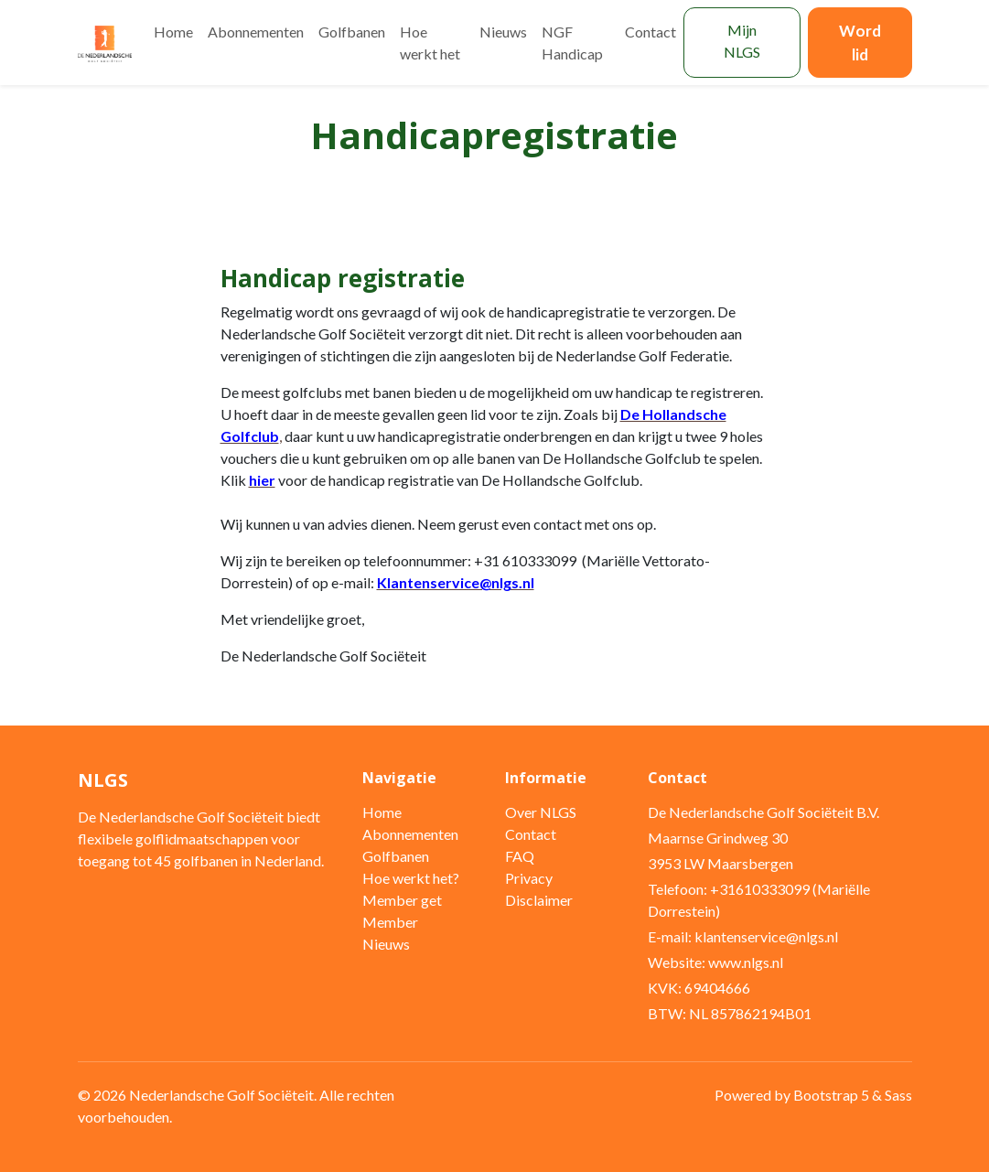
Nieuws (503, 31)
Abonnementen (256, 31)
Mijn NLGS (742, 40)
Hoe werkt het (430, 42)
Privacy (529, 878)
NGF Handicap (572, 42)
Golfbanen (351, 31)
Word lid (860, 42)
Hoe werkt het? (410, 878)
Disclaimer (539, 900)
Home (173, 31)
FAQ (519, 856)
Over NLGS (540, 812)
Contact (650, 31)
